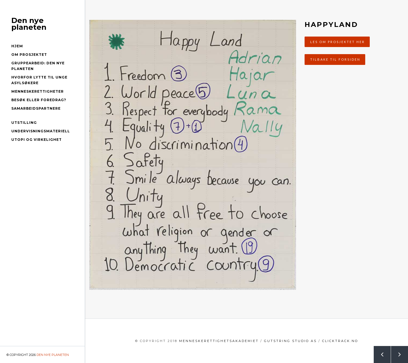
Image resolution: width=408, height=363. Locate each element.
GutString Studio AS (290, 341)
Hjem (17, 46)
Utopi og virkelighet (36, 139)
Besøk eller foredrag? (38, 100)
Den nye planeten (28, 24)
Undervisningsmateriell (40, 131)
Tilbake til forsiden (335, 59)
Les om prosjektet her (337, 42)
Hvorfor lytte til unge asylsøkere (39, 80)
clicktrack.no (340, 341)
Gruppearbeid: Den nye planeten (38, 66)
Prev (379, 352)
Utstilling (24, 122)
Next (396, 352)
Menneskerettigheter (37, 91)
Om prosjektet (29, 54)
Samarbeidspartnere (36, 108)
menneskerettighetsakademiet (219, 341)
